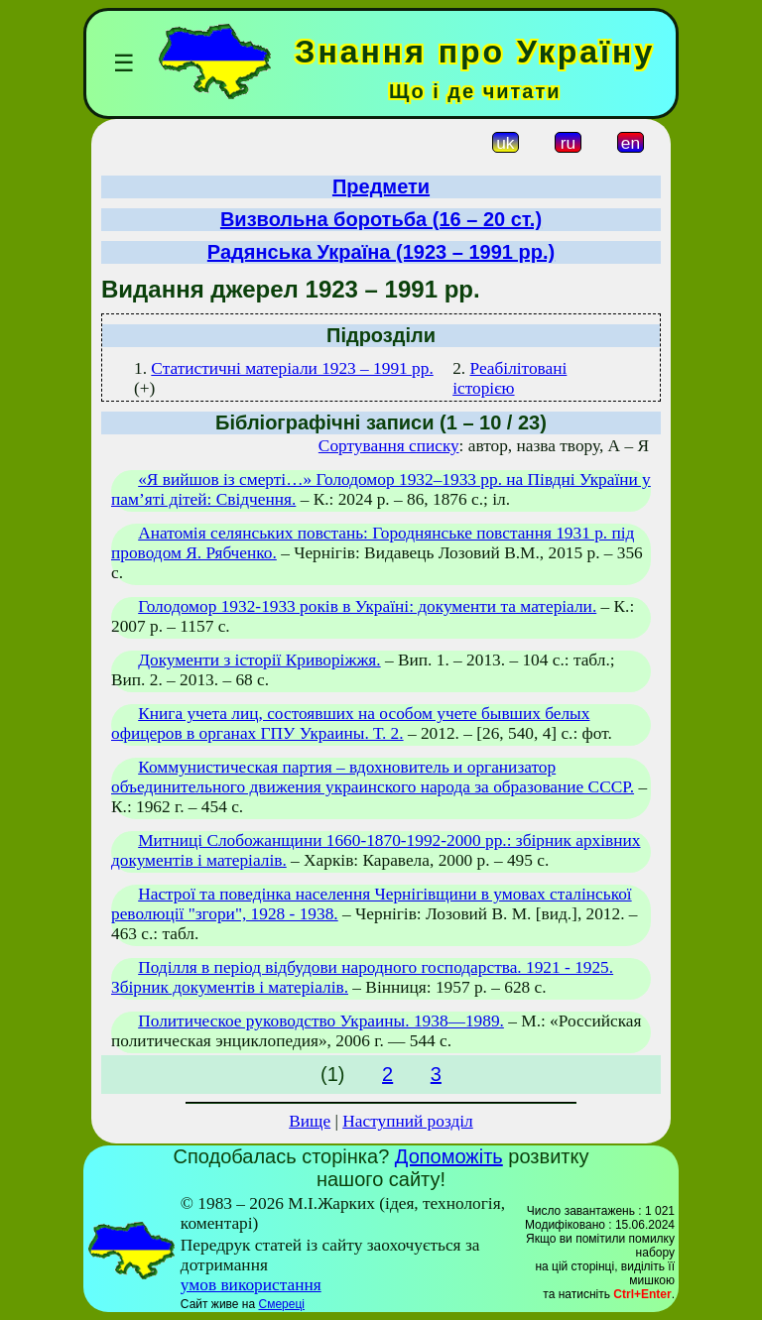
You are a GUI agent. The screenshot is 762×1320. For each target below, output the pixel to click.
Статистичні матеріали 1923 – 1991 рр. (292, 368)
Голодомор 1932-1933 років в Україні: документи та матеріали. (367, 606)
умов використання (251, 1284)
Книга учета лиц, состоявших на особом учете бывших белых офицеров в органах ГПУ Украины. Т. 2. (350, 723)
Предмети (381, 186)
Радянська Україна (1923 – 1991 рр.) (381, 252)
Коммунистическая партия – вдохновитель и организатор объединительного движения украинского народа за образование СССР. (372, 777)
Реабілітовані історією (509, 378)
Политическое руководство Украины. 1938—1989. (321, 1021)
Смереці (281, 1304)
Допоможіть (449, 1156)
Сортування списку (388, 445)
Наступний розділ (407, 1121)
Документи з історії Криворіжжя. (259, 660)
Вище (309, 1121)
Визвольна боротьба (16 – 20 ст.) (381, 219)
